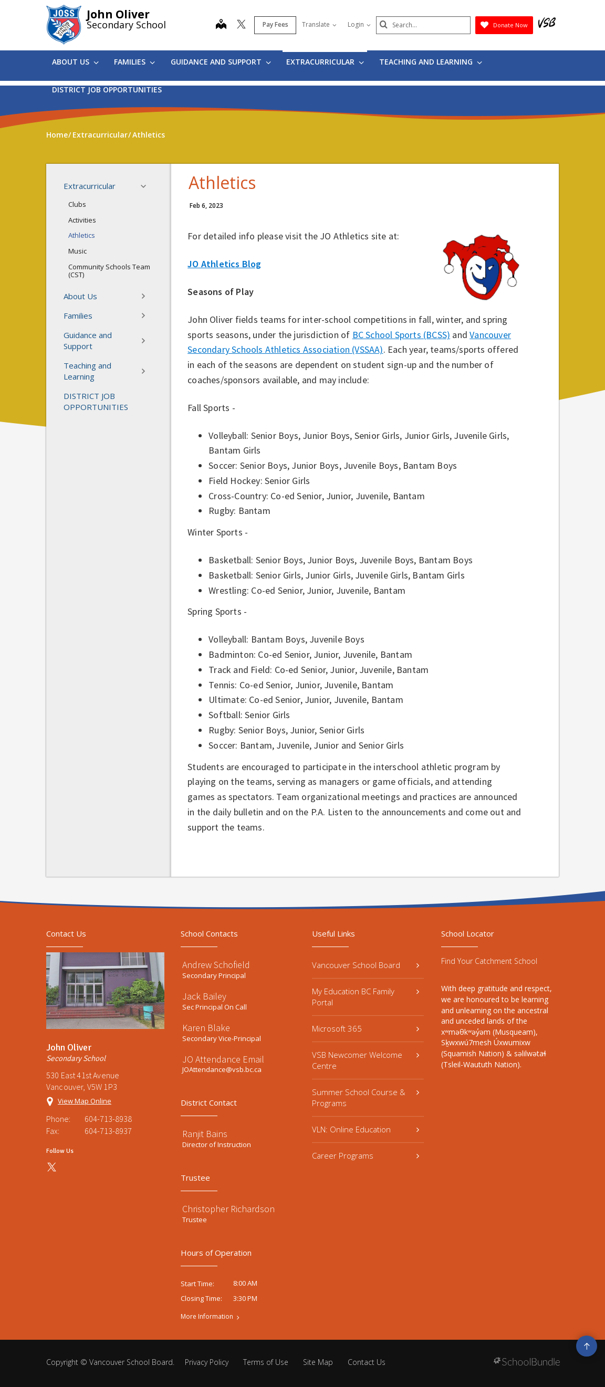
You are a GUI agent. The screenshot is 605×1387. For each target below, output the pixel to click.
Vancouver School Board (365, 965)
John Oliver (118, 14)
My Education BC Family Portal (365, 996)
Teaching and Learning (430, 62)
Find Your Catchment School (489, 961)
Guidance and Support (221, 62)
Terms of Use (265, 1362)
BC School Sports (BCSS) (401, 335)
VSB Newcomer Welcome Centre (365, 1060)
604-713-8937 (108, 1131)
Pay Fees (275, 24)
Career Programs (365, 1155)
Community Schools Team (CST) (109, 271)
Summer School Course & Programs (365, 1097)
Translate (319, 24)
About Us (75, 62)
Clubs (77, 204)
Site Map (318, 1362)
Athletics (81, 235)
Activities (82, 220)
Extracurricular (325, 62)
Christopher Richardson (228, 1209)
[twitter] (241, 25)
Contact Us (366, 1362)
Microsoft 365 (365, 1028)
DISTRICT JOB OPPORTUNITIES (107, 89)
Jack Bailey (204, 996)
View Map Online (84, 1101)
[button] (146, 186)
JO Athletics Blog (224, 264)
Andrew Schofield (216, 965)
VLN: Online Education (365, 1129)
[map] (221, 25)
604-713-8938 (108, 1118)
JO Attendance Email (223, 1059)
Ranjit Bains (204, 1134)
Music (77, 251)
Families (134, 62)
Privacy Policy (206, 1362)
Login (359, 24)
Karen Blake (206, 1028)
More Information (207, 1316)
